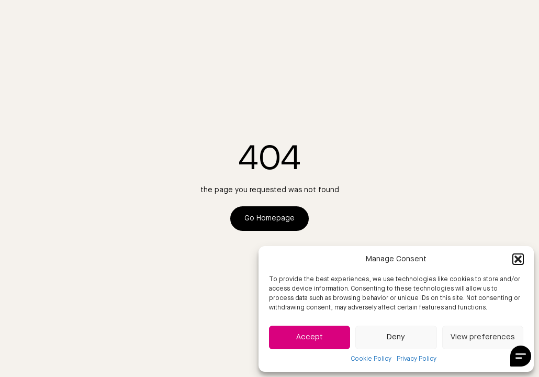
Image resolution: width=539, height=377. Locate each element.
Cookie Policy (371, 359)
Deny (396, 337)
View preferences (483, 337)
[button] (518, 259)
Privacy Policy (416, 359)
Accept (309, 337)
